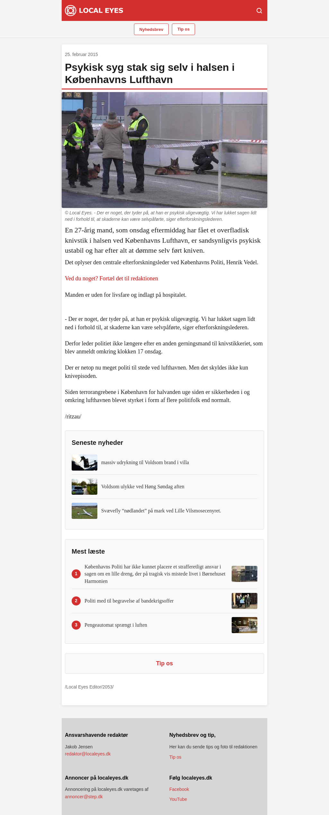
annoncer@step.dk (84, 796)
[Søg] (259, 10)
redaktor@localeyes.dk (88, 753)
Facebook (179, 789)
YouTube (178, 799)
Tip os (183, 29)
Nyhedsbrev (151, 29)
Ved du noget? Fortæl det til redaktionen (111, 278)
